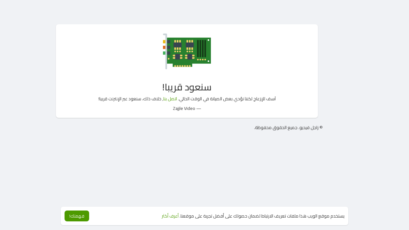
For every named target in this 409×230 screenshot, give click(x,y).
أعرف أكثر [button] (170, 216)
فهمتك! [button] (76, 216)
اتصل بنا (170, 99)
